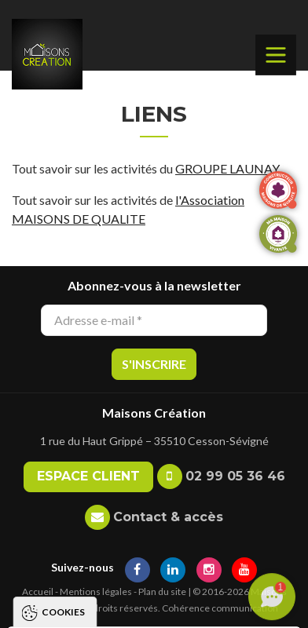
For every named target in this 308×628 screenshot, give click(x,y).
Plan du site (162, 591)
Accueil (37, 591)
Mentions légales (96, 591)
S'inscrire (154, 363)
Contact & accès (168, 516)
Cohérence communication (220, 608)
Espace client (88, 476)
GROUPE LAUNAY (227, 168)
